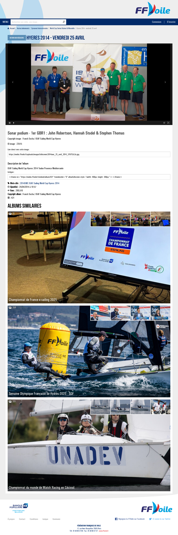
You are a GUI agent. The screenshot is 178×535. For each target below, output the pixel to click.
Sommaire (56, 519)
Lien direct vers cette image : (89, 152)
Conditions (34, 519)
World (42, 183)
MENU (5, 21)
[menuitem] (12, 28)
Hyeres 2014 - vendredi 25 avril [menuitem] (86, 28)
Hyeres (51, 183)
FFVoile (152, 8)
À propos (11, 519)
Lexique (45, 519)
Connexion (156, 21)
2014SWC (24, 183)
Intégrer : (89, 175)
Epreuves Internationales (39, 28)
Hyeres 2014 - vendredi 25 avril (56, 38)
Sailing (36, 183)
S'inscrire (171, 21)
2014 (57, 183)
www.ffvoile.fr (103, 531)
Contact (22, 519)
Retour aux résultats (17, 38)
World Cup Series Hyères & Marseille (62, 28)
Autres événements (23, 28)
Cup (46, 183)
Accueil (11, 28)
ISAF (31, 183)
